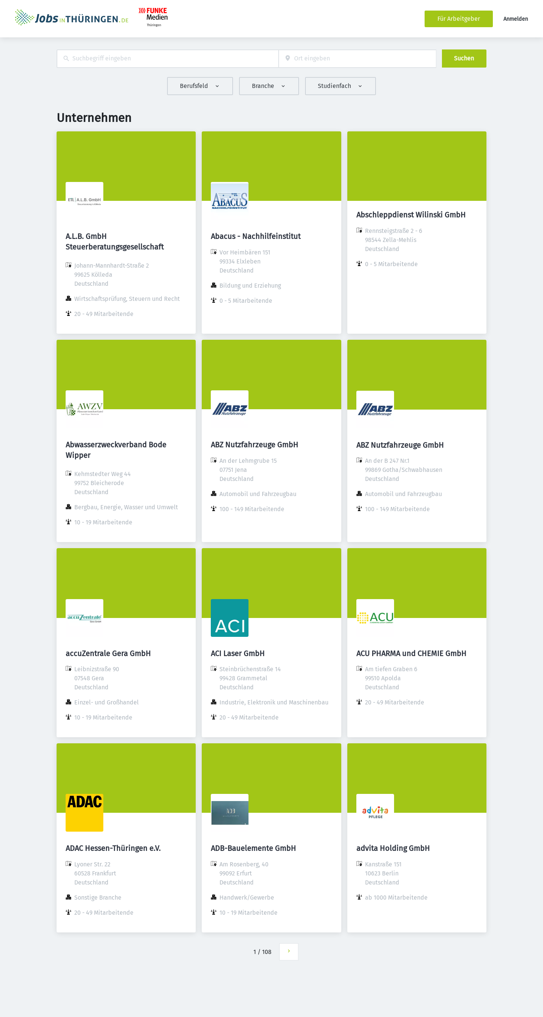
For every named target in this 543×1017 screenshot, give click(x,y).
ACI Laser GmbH (238, 653)
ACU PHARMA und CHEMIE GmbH (411, 653)
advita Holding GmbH (393, 848)
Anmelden (515, 19)
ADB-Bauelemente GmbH (253, 848)
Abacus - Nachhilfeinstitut (256, 236)
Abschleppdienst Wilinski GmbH (411, 214)
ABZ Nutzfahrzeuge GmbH (254, 444)
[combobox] (168, 58)
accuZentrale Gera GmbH (108, 653)
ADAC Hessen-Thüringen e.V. (113, 848)
